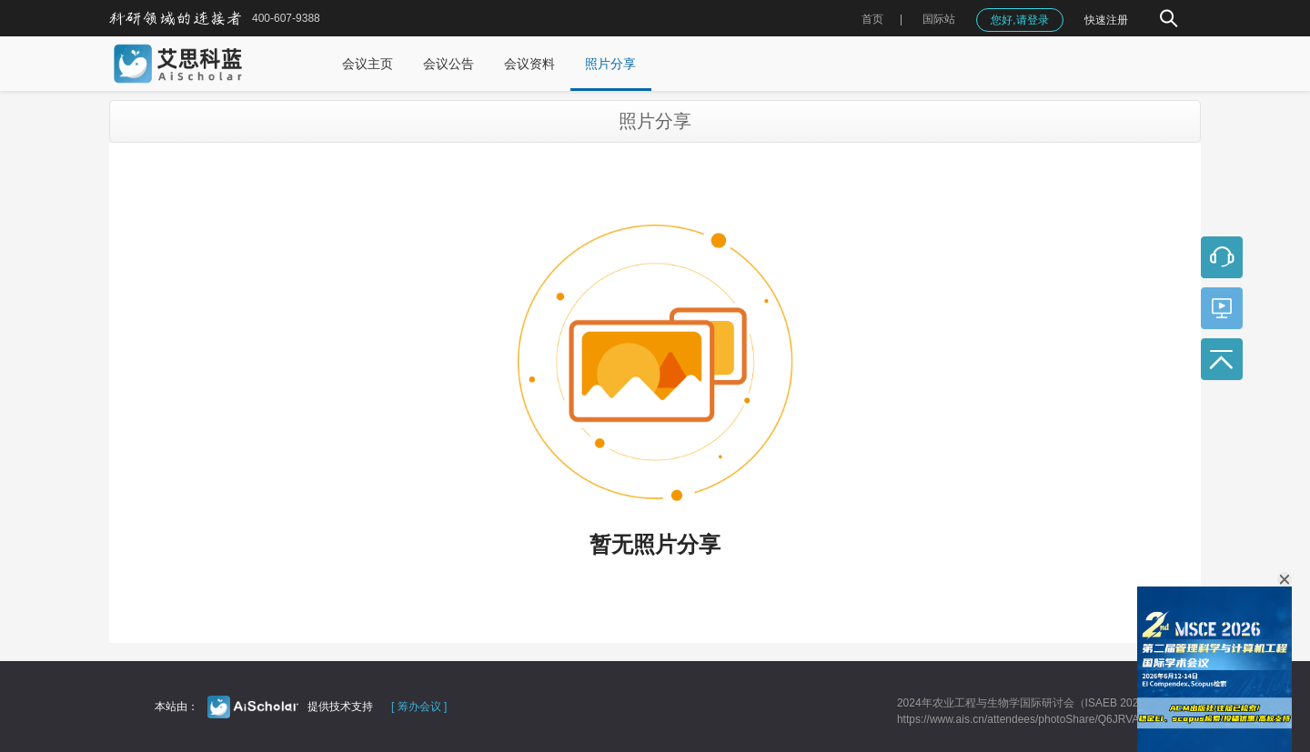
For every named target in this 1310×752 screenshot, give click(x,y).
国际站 (938, 19)
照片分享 (610, 63)
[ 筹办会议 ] (419, 706)
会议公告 (448, 63)
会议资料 (529, 63)
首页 (872, 19)
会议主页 (367, 63)
